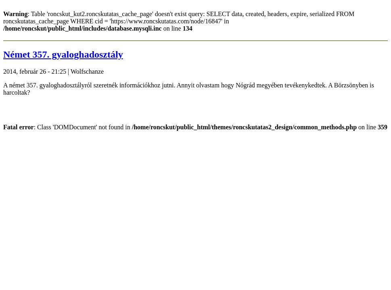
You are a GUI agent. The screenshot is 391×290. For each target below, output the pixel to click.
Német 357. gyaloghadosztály (63, 54)
